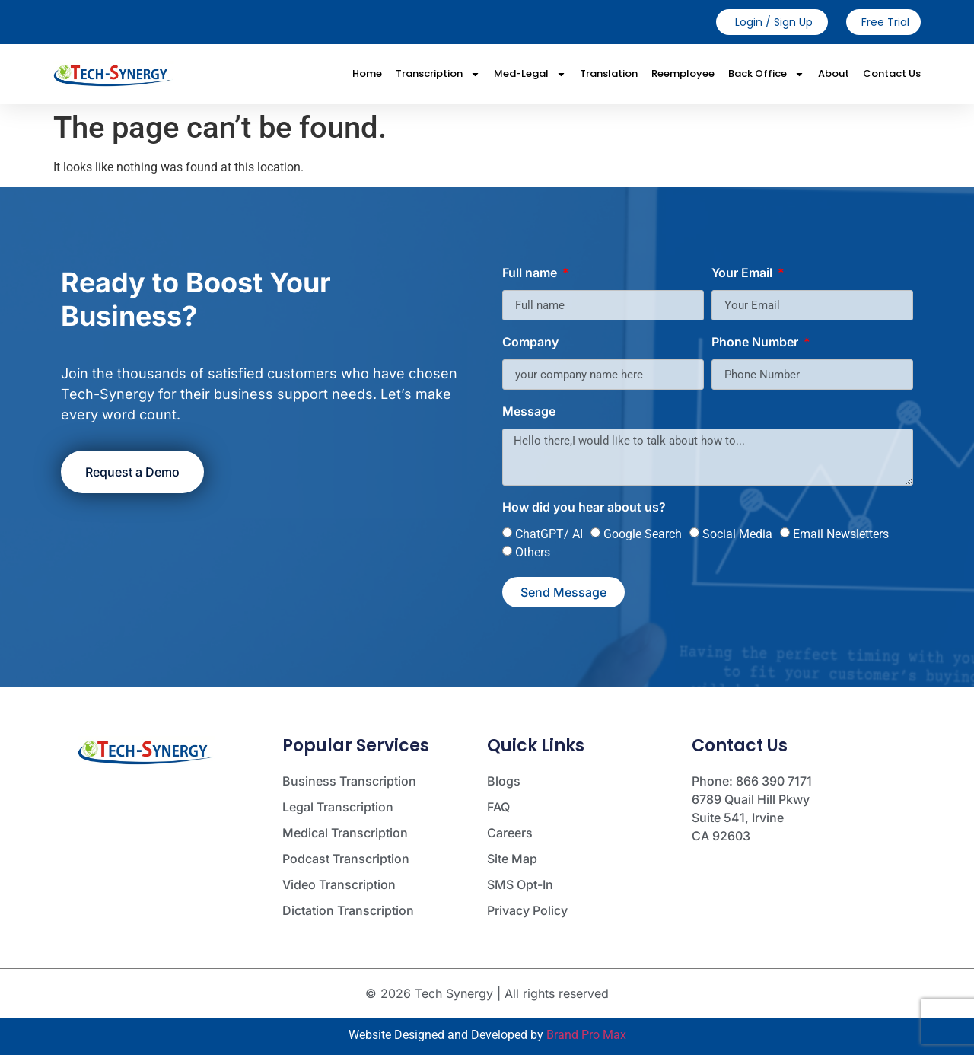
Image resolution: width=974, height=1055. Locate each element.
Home (367, 73)
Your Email (743, 273)
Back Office (766, 74)
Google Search (642, 534)
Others (532, 552)
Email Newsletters (841, 534)
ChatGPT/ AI (549, 534)
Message (528, 412)
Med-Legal (530, 74)
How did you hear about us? (584, 508)
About (833, 73)
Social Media (737, 534)
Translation (609, 73)
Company (530, 342)
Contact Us (892, 73)
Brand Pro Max (586, 1035)
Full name (531, 273)
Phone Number (756, 342)
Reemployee (683, 73)
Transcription (438, 74)
